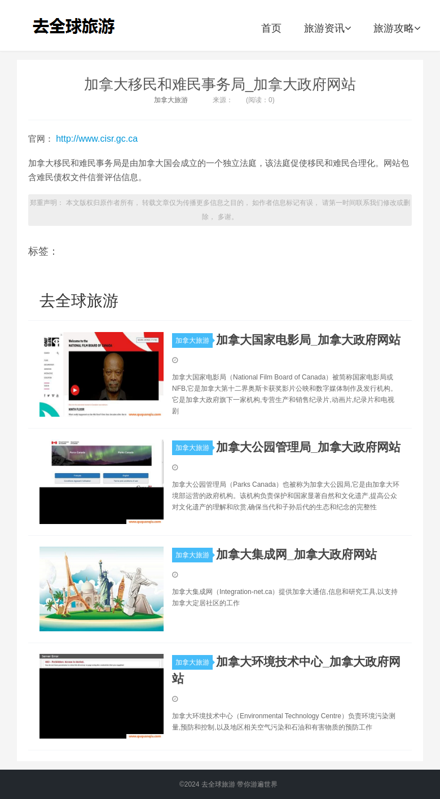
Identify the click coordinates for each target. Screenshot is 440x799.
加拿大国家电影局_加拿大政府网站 (308, 339)
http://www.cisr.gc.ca (97, 138)
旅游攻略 (396, 28)
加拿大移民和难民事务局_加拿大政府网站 (220, 84)
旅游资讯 (327, 28)
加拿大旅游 (171, 100)
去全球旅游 (77, 25)
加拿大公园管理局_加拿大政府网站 (308, 446)
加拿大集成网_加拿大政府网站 (296, 554)
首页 (271, 28)
